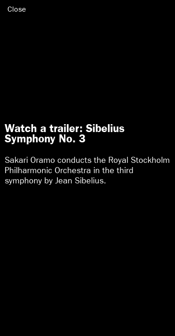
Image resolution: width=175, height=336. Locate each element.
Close (16, 9)
